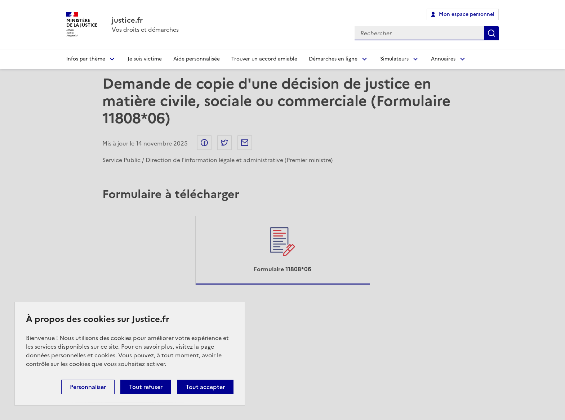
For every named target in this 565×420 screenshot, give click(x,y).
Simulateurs (394, 59)
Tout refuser (146, 387)
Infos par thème (85, 59)
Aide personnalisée (196, 59)
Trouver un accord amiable (264, 59)
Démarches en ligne (333, 59)
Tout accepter (205, 387)
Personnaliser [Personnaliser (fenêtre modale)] (88, 387)
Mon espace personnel (466, 14)
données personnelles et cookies (70, 355)
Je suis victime (145, 59)
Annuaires (443, 59)
